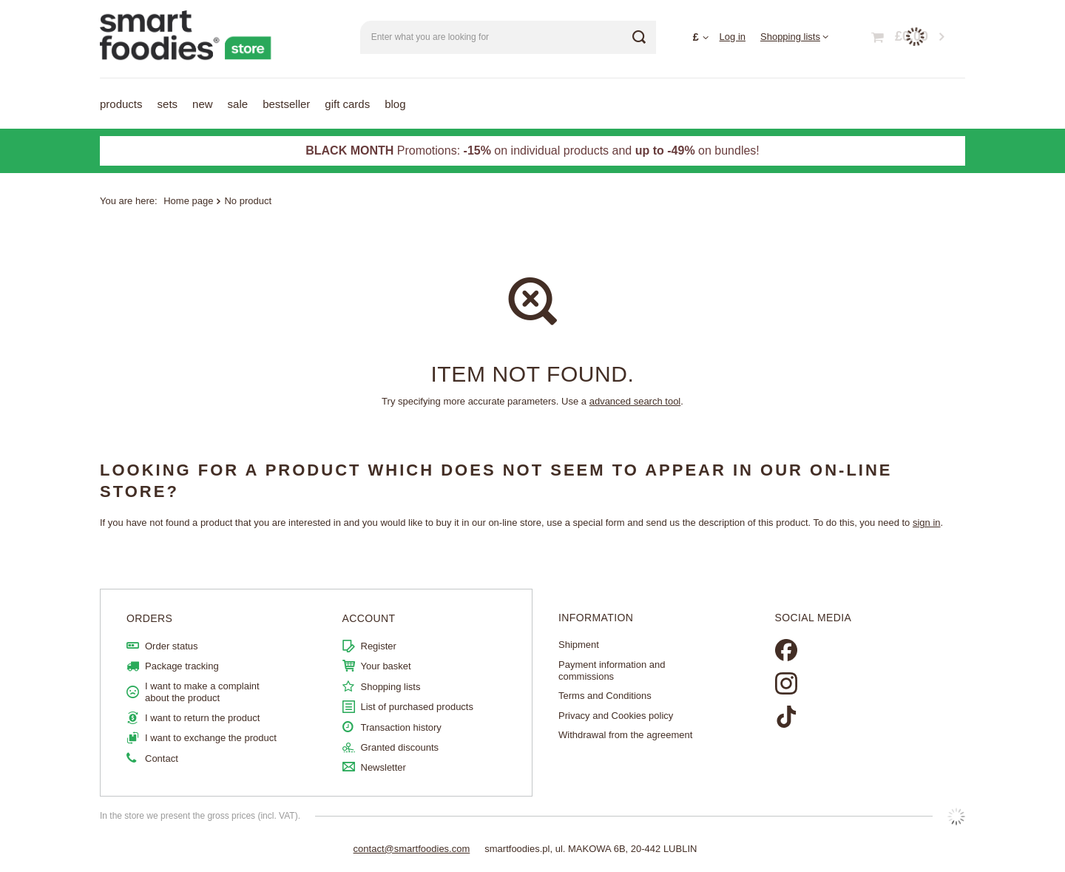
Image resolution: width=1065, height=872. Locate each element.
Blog (395, 104)
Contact (161, 758)
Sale (238, 104)
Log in (733, 36)
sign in (927, 522)
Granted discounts (400, 747)
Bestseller (286, 104)
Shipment (578, 644)
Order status (171, 646)
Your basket (386, 666)
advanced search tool (635, 401)
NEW (202, 104)
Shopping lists (790, 36)
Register (378, 646)
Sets (168, 104)
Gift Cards (347, 104)
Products (121, 104)
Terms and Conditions (605, 695)
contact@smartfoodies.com (412, 848)
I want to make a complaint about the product (202, 691)
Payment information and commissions (612, 670)
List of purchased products (417, 706)
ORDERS (149, 618)
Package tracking (182, 666)
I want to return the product (202, 717)
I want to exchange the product (211, 737)
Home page (188, 200)
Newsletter (383, 767)
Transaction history (401, 727)
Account (369, 618)
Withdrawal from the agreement (625, 734)
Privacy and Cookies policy (615, 715)
